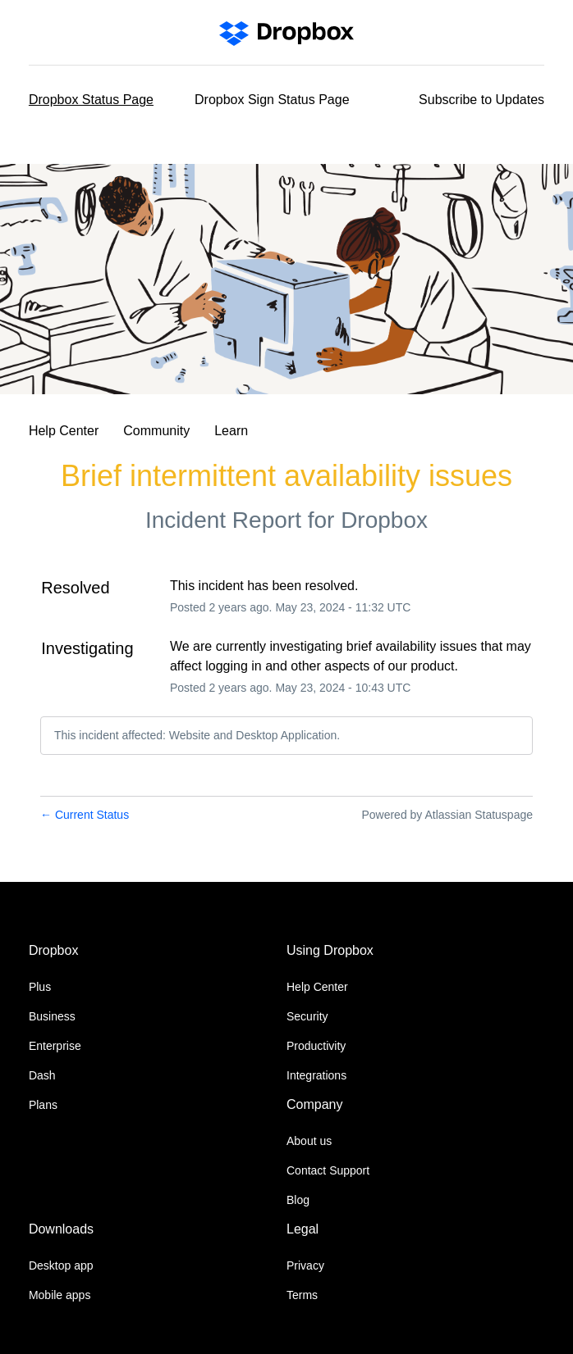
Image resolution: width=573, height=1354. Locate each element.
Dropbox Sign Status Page (272, 100)
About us (309, 1140)
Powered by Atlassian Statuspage (447, 814)
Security (307, 1016)
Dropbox (384, 520)
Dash (42, 1075)
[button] (481, 100)
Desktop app (61, 1265)
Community (156, 431)
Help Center (64, 431)
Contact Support (327, 1170)
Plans (43, 1104)
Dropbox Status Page (91, 100)
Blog (297, 1199)
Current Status (84, 814)
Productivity (316, 1045)
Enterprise (55, 1045)
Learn (231, 431)
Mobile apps (60, 1295)
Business (52, 1016)
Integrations (316, 1075)
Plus (40, 986)
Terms (302, 1295)
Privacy (305, 1265)
